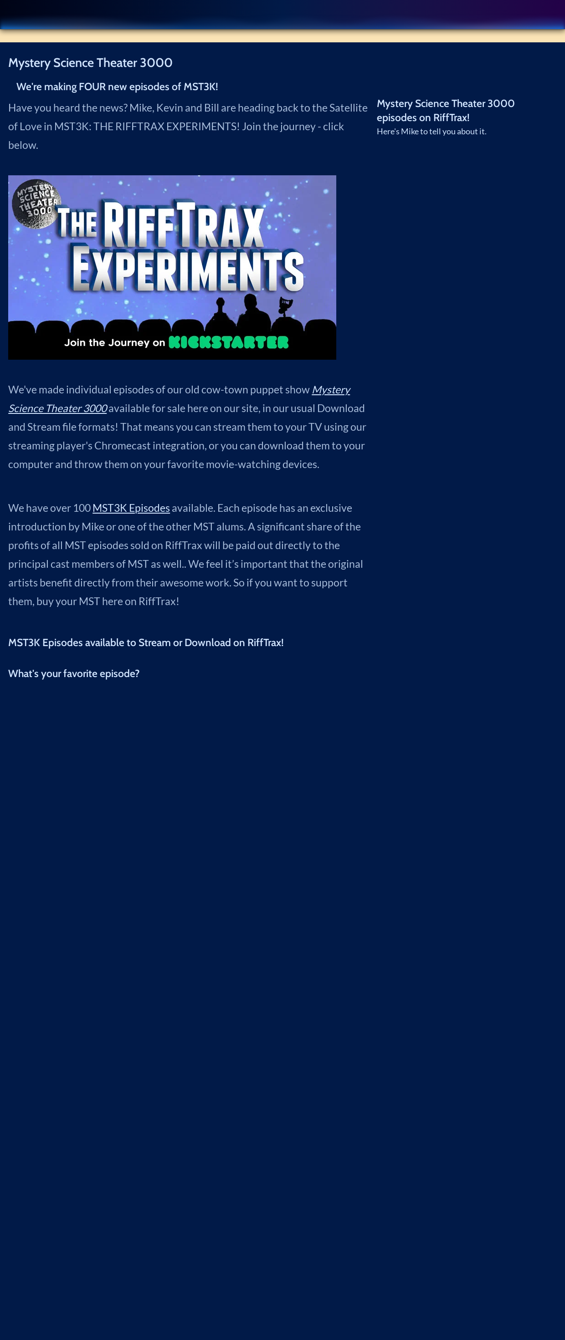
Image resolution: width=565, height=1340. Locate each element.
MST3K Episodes (131, 508)
